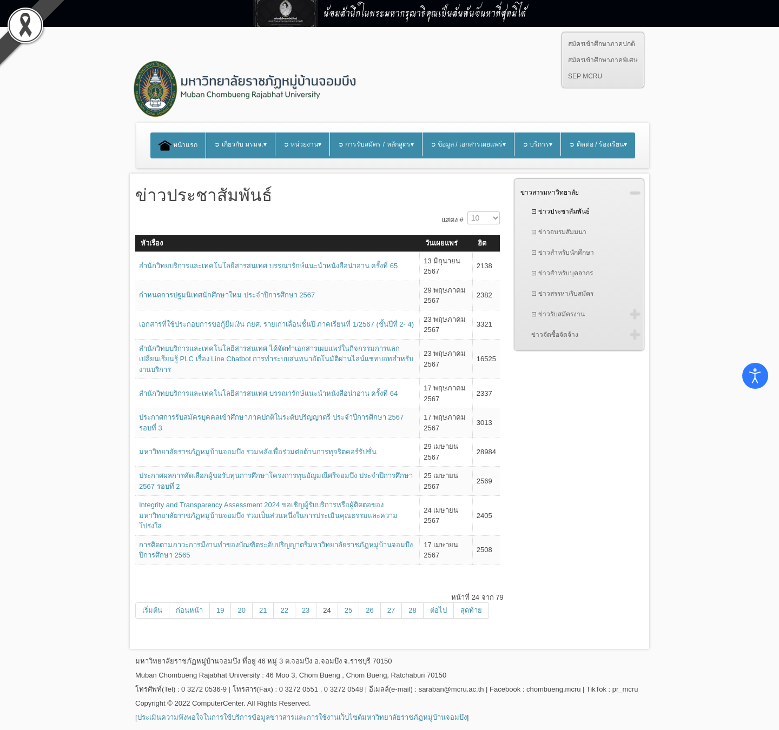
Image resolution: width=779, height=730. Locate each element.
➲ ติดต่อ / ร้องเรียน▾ (598, 144)
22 (284, 610)
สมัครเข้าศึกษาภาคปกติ (601, 44)
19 (220, 610)
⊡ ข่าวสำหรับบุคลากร (562, 273)
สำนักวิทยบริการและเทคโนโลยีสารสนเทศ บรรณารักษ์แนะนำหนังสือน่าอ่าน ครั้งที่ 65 (268, 266)
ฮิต (482, 243)
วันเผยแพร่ (441, 243)
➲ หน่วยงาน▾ (302, 144)
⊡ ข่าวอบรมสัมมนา (558, 232)
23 (305, 610)
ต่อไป (438, 610)
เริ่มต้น (152, 610)
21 (263, 610)
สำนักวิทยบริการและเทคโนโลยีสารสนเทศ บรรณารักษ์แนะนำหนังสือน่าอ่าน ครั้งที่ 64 (268, 393)
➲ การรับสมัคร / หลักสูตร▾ (376, 144)
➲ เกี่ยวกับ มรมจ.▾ (240, 144)
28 (412, 610)
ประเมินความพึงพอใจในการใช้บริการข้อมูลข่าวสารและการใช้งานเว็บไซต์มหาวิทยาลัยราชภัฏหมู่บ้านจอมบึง (302, 717)
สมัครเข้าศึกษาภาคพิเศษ (603, 60)
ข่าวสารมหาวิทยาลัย (549, 192)
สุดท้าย (471, 610)
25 (348, 610)
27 (391, 610)
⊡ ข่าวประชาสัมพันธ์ (560, 211)
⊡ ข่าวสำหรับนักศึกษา (562, 252)
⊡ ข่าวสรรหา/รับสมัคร (562, 293)
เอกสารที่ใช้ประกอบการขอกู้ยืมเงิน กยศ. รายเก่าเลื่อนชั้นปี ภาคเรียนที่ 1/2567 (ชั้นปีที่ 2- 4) (276, 324)
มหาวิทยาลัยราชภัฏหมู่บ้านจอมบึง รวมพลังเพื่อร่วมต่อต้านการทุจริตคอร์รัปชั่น (258, 452)
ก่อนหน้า (189, 610)
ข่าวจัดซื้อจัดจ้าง (554, 335)
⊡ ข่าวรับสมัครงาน (558, 314)
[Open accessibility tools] (755, 376)
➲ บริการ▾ (537, 144)
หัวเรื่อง (152, 243)
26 (369, 610)
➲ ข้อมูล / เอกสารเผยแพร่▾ (468, 144)
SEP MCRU (585, 76)
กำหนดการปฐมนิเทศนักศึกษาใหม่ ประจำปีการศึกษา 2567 (227, 295)
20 (241, 610)
